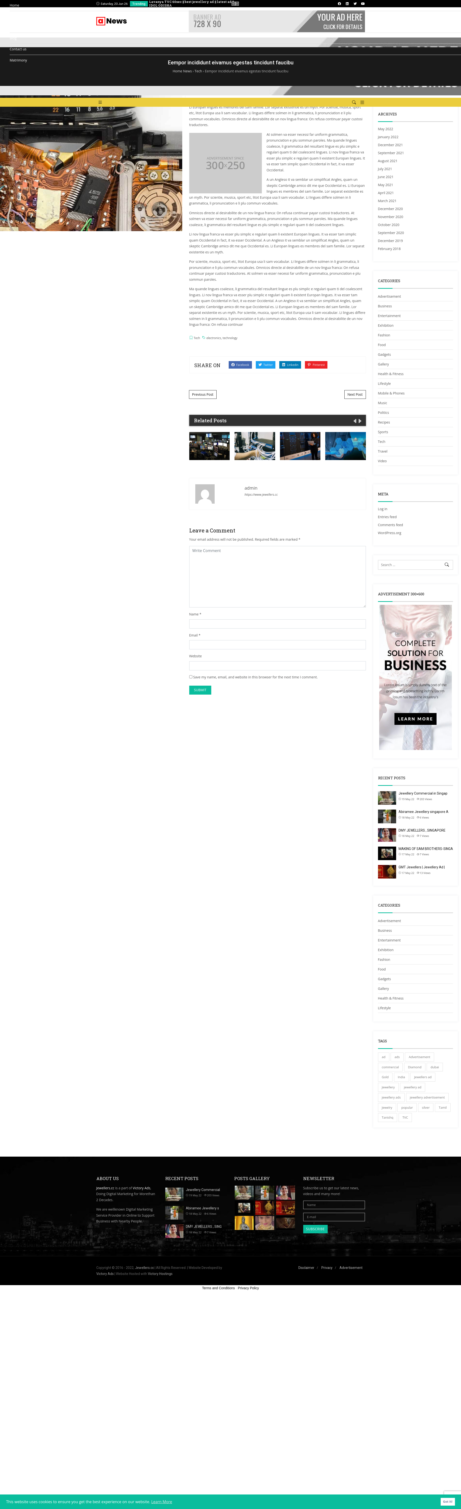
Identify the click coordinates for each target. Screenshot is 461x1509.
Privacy (327, 1268)
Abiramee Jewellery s (202, 1208)
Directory (17, 16)
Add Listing (28, 24)
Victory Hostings (160, 1274)
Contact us (18, 49)
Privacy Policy (248, 1288)
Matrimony (18, 60)
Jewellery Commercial (203, 1190)
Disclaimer (306, 1268)
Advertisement (351, 1268)
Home (14, 5)
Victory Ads (141, 1188)
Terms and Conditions (218, 1288)
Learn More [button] (161, 1501)
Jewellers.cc (105, 1188)
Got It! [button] (448, 1502)
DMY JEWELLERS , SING (204, 1226)
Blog (13, 38)
